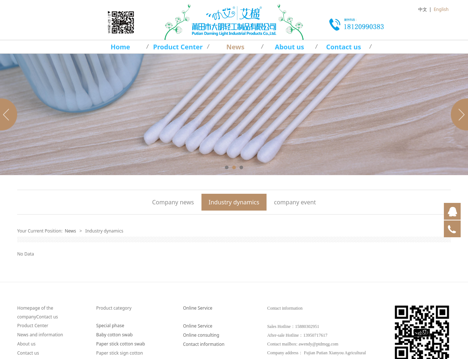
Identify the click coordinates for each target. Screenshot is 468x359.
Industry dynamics (234, 202)
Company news (173, 202)
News (235, 46)
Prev (10, 114)
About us (289, 46)
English (441, 9)
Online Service (197, 308)
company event (295, 202)
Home (120, 46)
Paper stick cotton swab (120, 344)
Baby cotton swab (114, 335)
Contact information (203, 344)
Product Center (178, 46)
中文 (422, 9)
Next (458, 114)
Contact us (343, 46)
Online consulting (201, 335)
